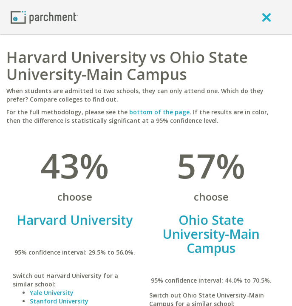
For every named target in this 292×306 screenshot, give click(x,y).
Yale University (52, 293)
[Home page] (44, 17)
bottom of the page (159, 112)
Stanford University (59, 301)
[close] (266, 17)
